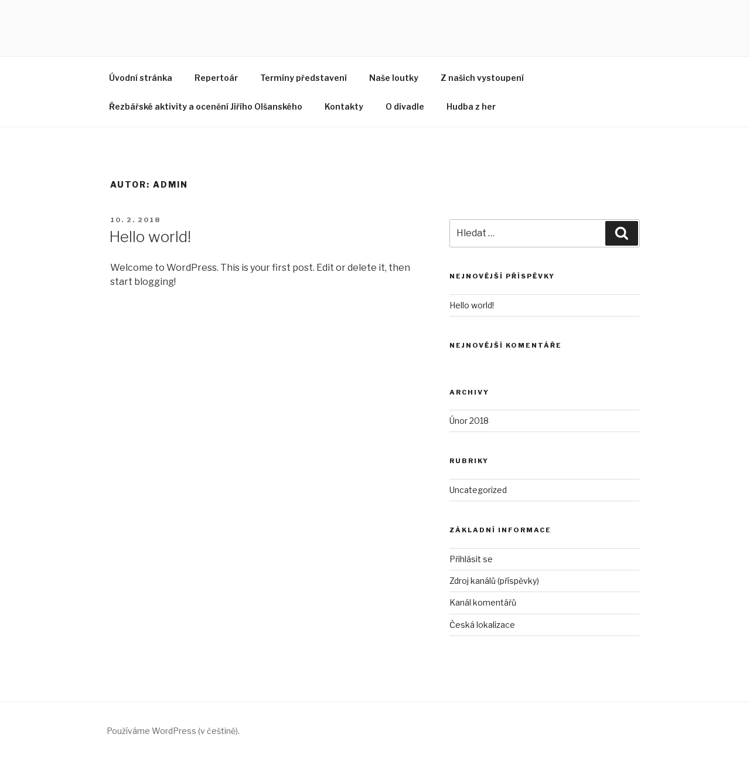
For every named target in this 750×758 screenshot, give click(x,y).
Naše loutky (393, 78)
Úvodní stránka (140, 78)
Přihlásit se (471, 559)
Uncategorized (478, 490)
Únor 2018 (469, 421)
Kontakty (344, 106)
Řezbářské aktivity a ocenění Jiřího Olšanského (205, 106)
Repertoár (216, 78)
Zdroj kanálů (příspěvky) (494, 581)
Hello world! (150, 236)
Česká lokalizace (482, 625)
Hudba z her (471, 106)
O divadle (405, 106)
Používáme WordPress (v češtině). (173, 731)
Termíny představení (303, 78)
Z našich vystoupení (482, 78)
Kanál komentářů (482, 602)
